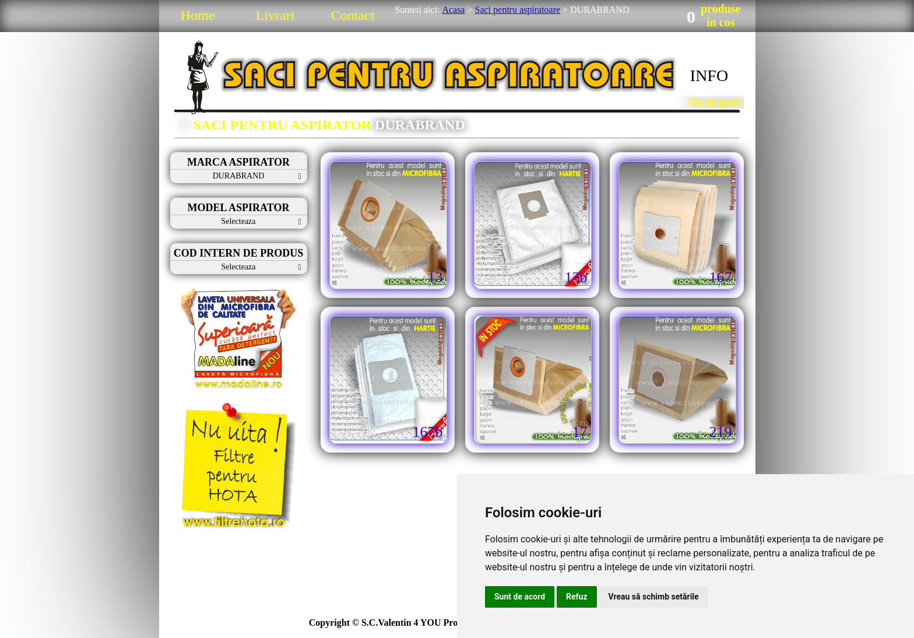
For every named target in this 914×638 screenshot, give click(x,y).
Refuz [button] (577, 596)
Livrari (275, 15)
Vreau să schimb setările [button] (654, 596)
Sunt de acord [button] (519, 596)
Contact (353, 15)
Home (198, 15)
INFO (709, 75)
